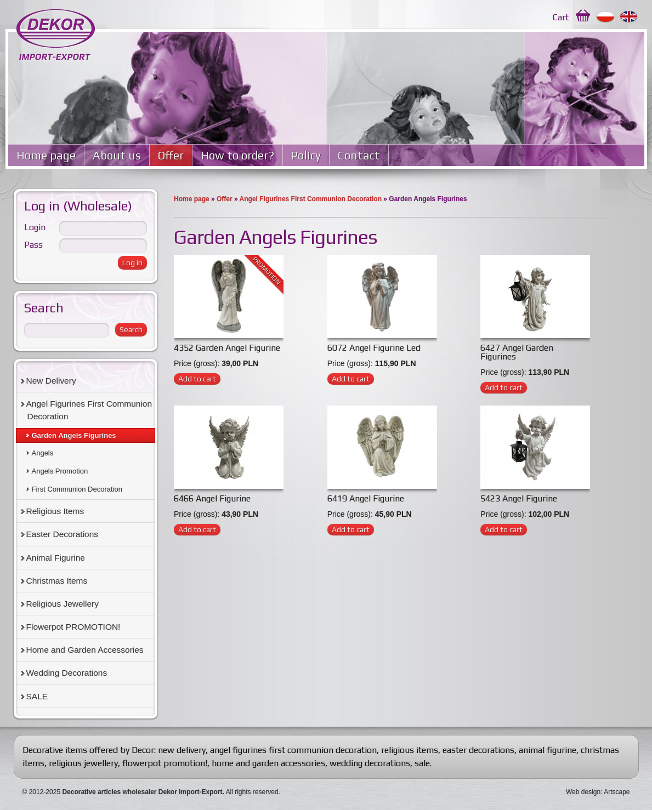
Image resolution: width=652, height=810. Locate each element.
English (629, 17)
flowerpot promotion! (164, 763)
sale (422, 763)
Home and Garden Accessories (85, 649)
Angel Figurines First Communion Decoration (311, 199)
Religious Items (55, 511)
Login (35, 227)
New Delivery (51, 380)
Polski (605, 17)
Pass (33, 244)
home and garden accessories (268, 763)
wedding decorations (370, 763)
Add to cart (197, 378)
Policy (306, 155)
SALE (37, 696)
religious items (409, 750)
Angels (43, 453)
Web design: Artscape (598, 792)
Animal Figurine (55, 557)
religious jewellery (83, 763)
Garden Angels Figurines (74, 435)
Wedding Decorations (66, 672)
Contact (359, 155)
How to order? (237, 155)
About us (117, 155)
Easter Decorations (62, 534)
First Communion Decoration (77, 489)
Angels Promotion (60, 471)
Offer (171, 155)
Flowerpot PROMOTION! (73, 626)
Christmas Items (57, 580)
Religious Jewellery (62, 603)
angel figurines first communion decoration (293, 750)
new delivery (182, 750)
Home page (46, 155)
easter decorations (478, 750)
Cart (561, 17)
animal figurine (547, 750)
